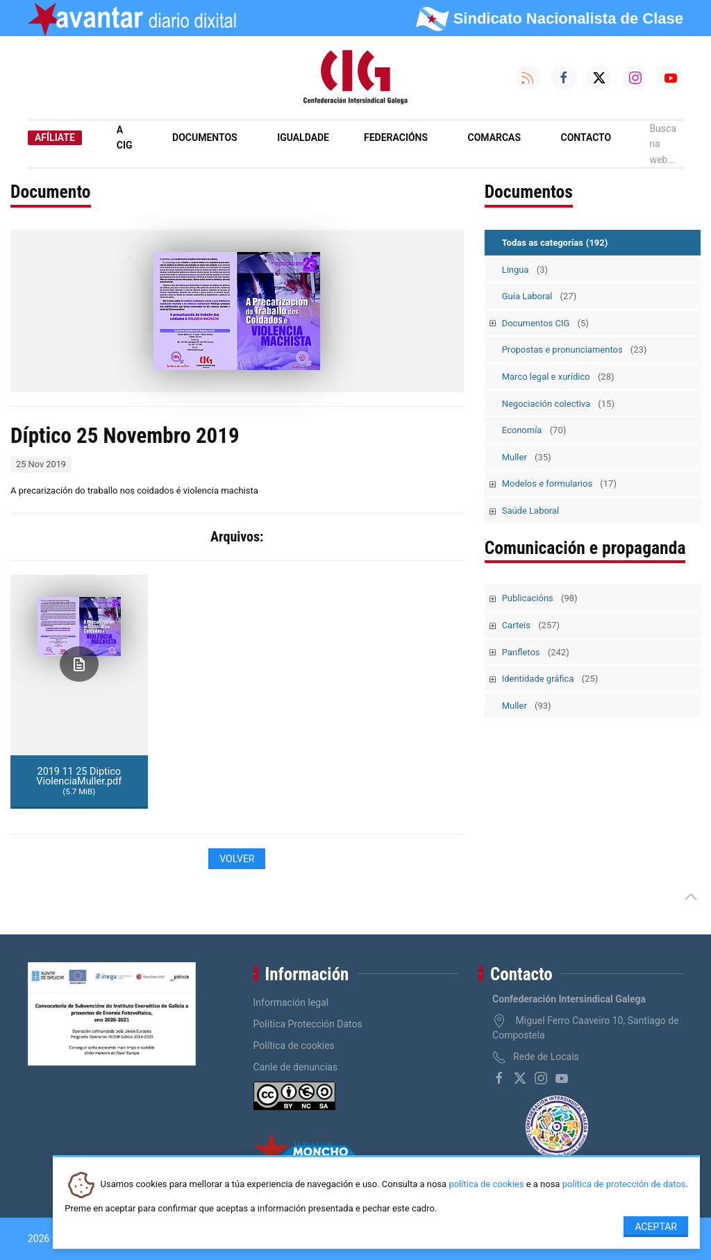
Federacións (396, 137)
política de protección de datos (624, 1184)
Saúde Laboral (531, 510)
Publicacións (540, 598)
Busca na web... (661, 144)
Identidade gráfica (550, 678)
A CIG (125, 137)
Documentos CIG (545, 323)
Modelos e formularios (559, 483)
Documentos (204, 137)
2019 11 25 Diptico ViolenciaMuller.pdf (79, 781)
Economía (534, 430)
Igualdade (303, 137)
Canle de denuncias (295, 1067)
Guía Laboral (539, 296)
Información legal (291, 1002)
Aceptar (656, 1226)
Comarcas (494, 137)
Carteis (531, 625)
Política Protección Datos (307, 1024)
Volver (236, 858)
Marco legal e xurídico (558, 376)
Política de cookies (294, 1045)
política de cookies (486, 1184)
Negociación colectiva (558, 403)
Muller (526, 457)
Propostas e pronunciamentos (574, 349)
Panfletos (535, 652)
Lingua (525, 269)
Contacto (586, 137)
